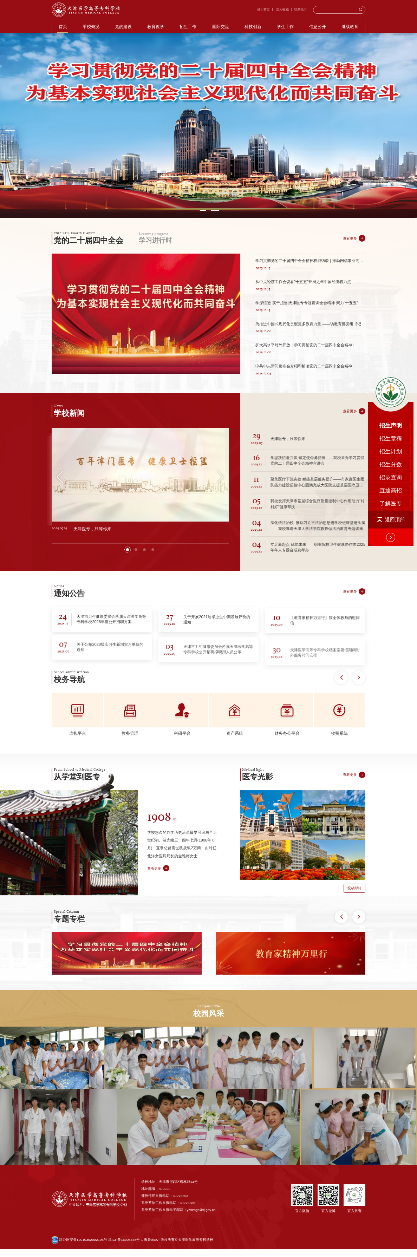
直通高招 (390, 367)
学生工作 (285, 26)
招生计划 (390, 328)
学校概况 (91, 26)
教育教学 (155, 26)
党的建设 (123, 26)
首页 (63, 26)
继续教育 (349, 26)
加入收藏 (282, 9)
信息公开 (317, 26)
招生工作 (188, 26)
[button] (202, 210)
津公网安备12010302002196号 (79, 1247)
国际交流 (220, 26)
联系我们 (300, 9)
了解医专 (390, 380)
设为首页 (263, 9)
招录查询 (390, 354)
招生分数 (390, 341)
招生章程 (390, 315)
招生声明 (390, 302)
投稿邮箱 (354, 924)
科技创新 (253, 26)
